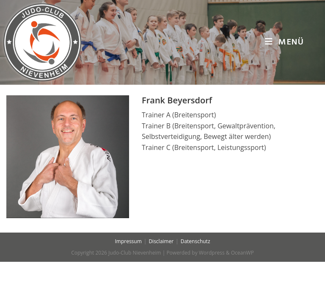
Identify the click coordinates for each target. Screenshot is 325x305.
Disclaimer (161, 284)
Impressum (128, 284)
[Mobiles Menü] (284, 42)
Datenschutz (195, 284)
